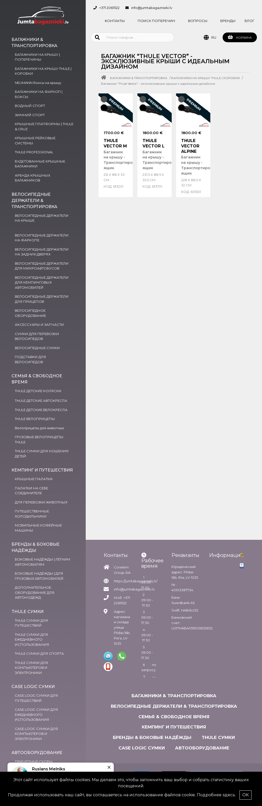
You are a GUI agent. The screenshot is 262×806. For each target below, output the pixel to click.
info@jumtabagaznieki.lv (151, 8)
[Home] (105, 78)
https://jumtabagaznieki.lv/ (135, 581)
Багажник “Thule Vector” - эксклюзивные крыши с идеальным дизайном (158, 83)
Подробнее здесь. (216, 794)
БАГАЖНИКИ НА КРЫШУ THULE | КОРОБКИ (205, 78)
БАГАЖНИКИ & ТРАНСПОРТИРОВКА (138, 78)
